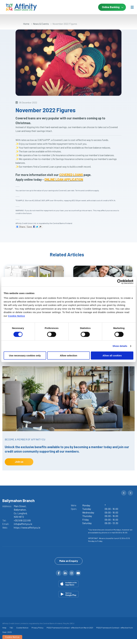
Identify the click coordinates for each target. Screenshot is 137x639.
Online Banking (111, 7)
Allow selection (68, 355)
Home (26, 23)
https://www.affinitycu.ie (27, 527)
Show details (120, 346)
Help (4, 627)
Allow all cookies (112, 355)
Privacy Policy (37, 627)
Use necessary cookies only (25, 355)
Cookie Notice (16, 316)
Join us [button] (19, 461)
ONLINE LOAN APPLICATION (63, 179)
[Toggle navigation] (132, 7)
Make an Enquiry (68, 560)
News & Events (41, 23)
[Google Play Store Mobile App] (68, 594)
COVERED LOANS (71, 175)
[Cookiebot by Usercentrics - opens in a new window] (119, 281)
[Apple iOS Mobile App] (68, 584)
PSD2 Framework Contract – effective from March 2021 (70, 627)
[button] (123, 493)
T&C (11, 627)
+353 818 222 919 (22, 520)
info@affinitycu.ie (23, 523)
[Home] (16, 7)
